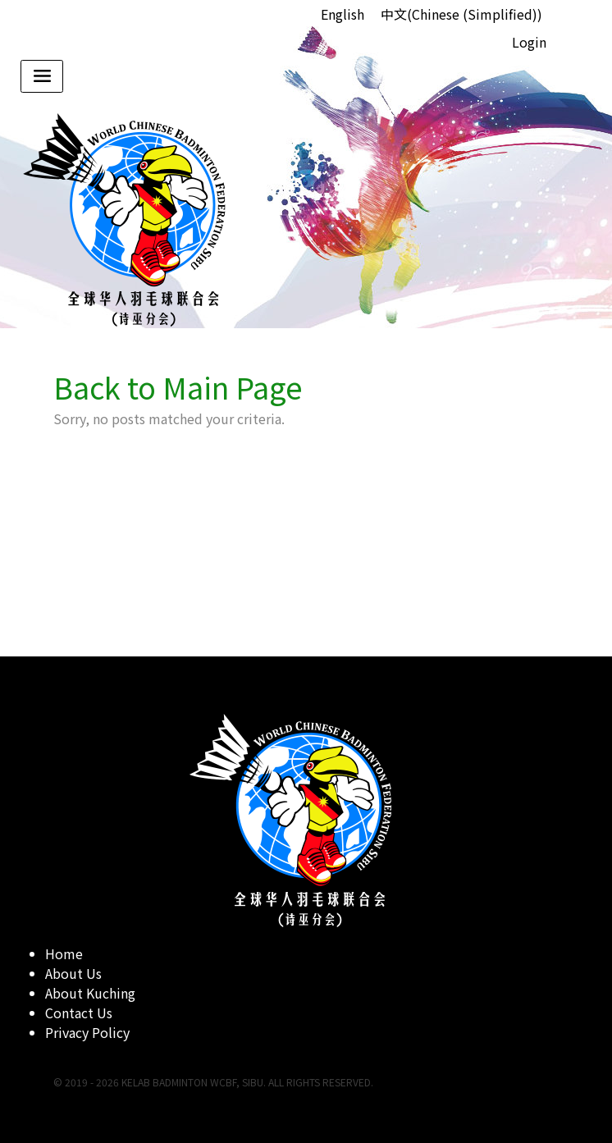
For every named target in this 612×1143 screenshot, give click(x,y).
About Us (73, 973)
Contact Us (78, 1012)
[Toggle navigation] (42, 76)
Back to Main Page (178, 386)
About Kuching (90, 993)
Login (529, 42)
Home (64, 953)
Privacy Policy (87, 1032)
